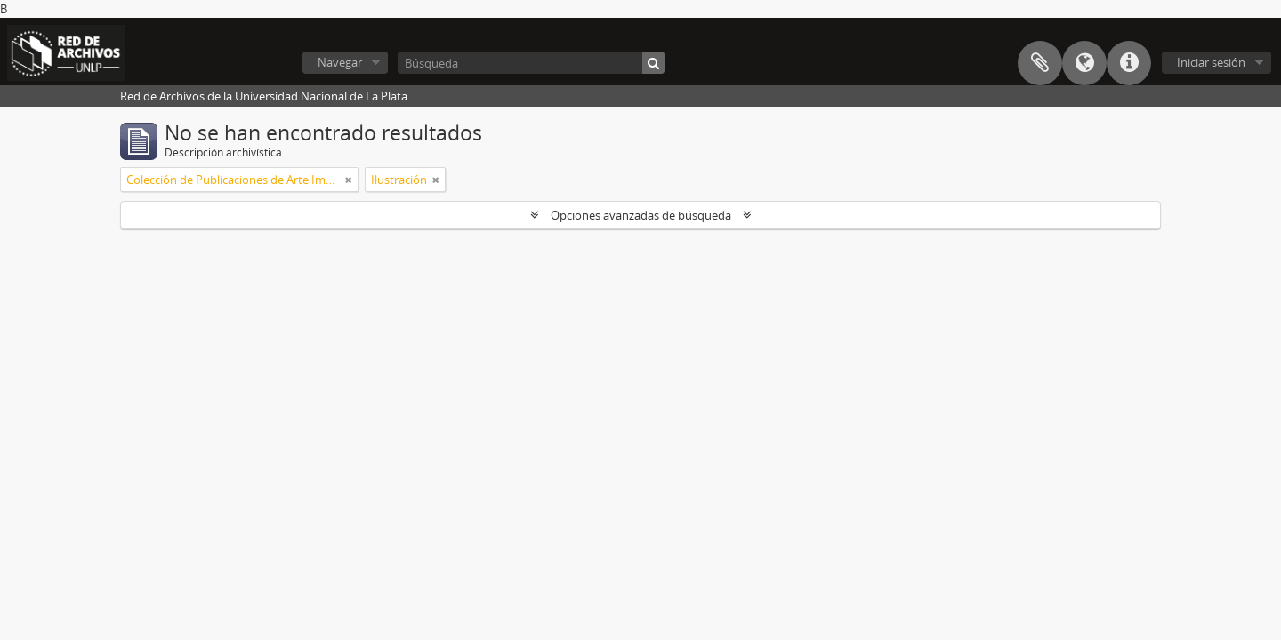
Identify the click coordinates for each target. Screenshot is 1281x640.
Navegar (340, 62)
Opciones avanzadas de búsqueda (641, 215)
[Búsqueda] (531, 63)
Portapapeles (1040, 63)
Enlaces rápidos (1129, 63)
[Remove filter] (348, 179)
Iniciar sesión (1211, 62)
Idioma (1084, 63)
